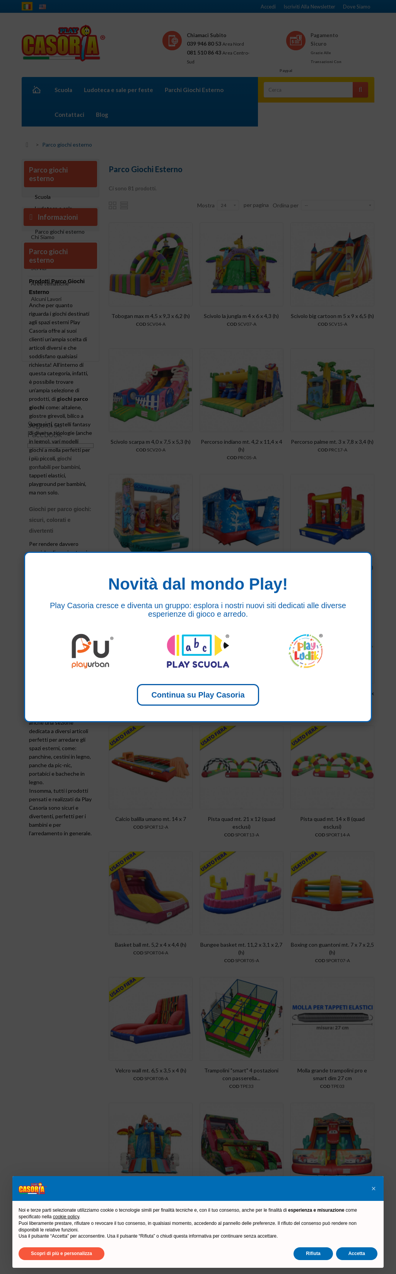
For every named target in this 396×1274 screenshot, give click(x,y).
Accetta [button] (356, 1253)
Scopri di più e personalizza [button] (61, 1253)
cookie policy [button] (66, 1216)
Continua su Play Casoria (197, 695)
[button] (373, 1188)
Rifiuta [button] (313, 1253)
